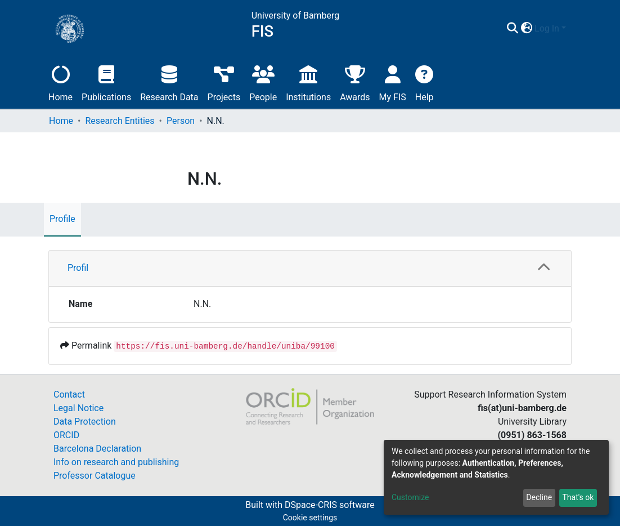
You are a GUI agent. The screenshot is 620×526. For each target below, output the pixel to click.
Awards (355, 81)
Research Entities (119, 120)
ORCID (66, 435)
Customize (410, 497)
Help (424, 81)
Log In (546, 28)
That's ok (578, 497)
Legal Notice (78, 408)
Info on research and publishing (116, 462)
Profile (62, 218)
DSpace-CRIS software (330, 505)
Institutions (308, 81)
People (263, 81)
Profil (78, 267)
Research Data (169, 81)
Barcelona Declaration (97, 448)
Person (181, 120)
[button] (526, 28)
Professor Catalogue (94, 475)
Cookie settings (310, 517)
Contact (69, 394)
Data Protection (84, 421)
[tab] (310, 269)
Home (60, 81)
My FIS (392, 81)
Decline (539, 497)
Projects (224, 81)
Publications (106, 81)
